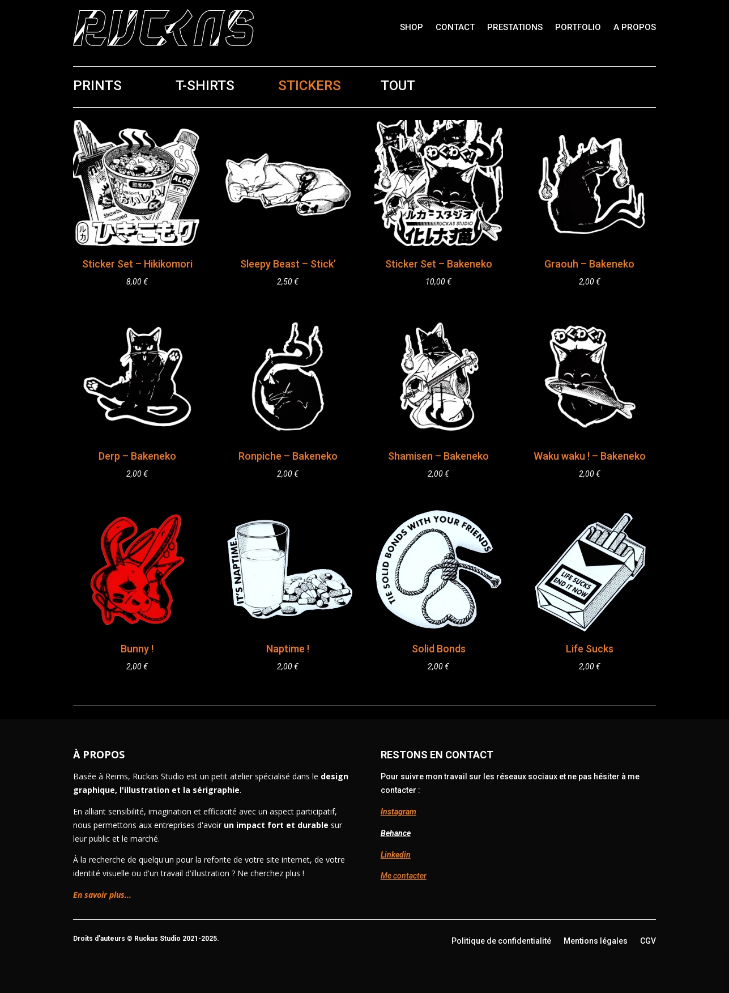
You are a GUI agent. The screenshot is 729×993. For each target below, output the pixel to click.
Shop (411, 27)
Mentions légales (596, 940)
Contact (455, 27)
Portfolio (578, 27)
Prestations (515, 27)
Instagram (398, 811)
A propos (634, 27)
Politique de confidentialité (501, 940)
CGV (648, 940)
